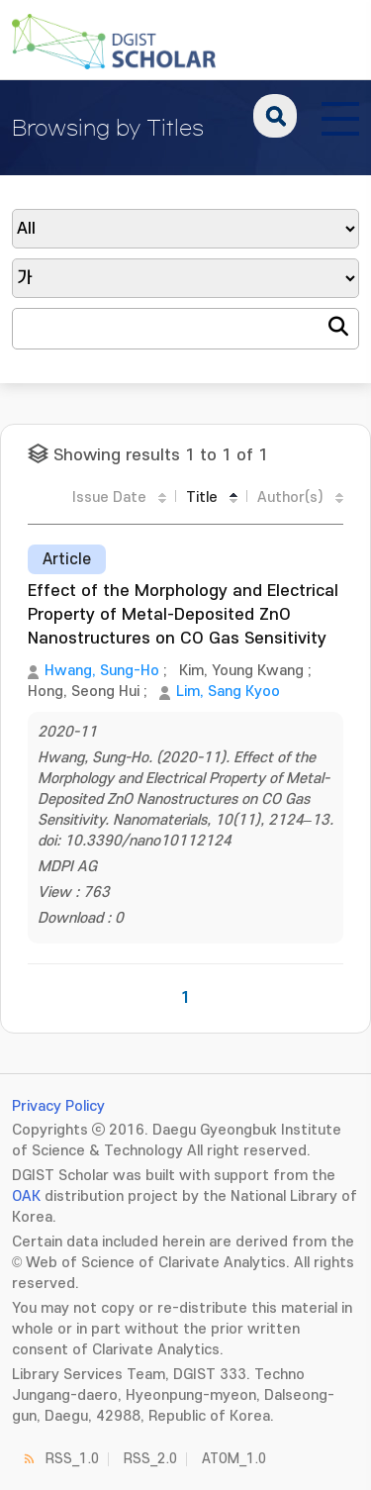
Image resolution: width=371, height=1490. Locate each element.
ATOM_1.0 (234, 1458)
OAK (26, 1196)
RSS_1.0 (72, 1458)
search (275, 116)
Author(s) (290, 497)
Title (202, 497)
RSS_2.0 (150, 1458)
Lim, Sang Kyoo (228, 691)
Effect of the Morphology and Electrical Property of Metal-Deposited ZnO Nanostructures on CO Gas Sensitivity (183, 614)
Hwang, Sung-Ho (102, 670)
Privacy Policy (58, 1106)
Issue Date (109, 497)
